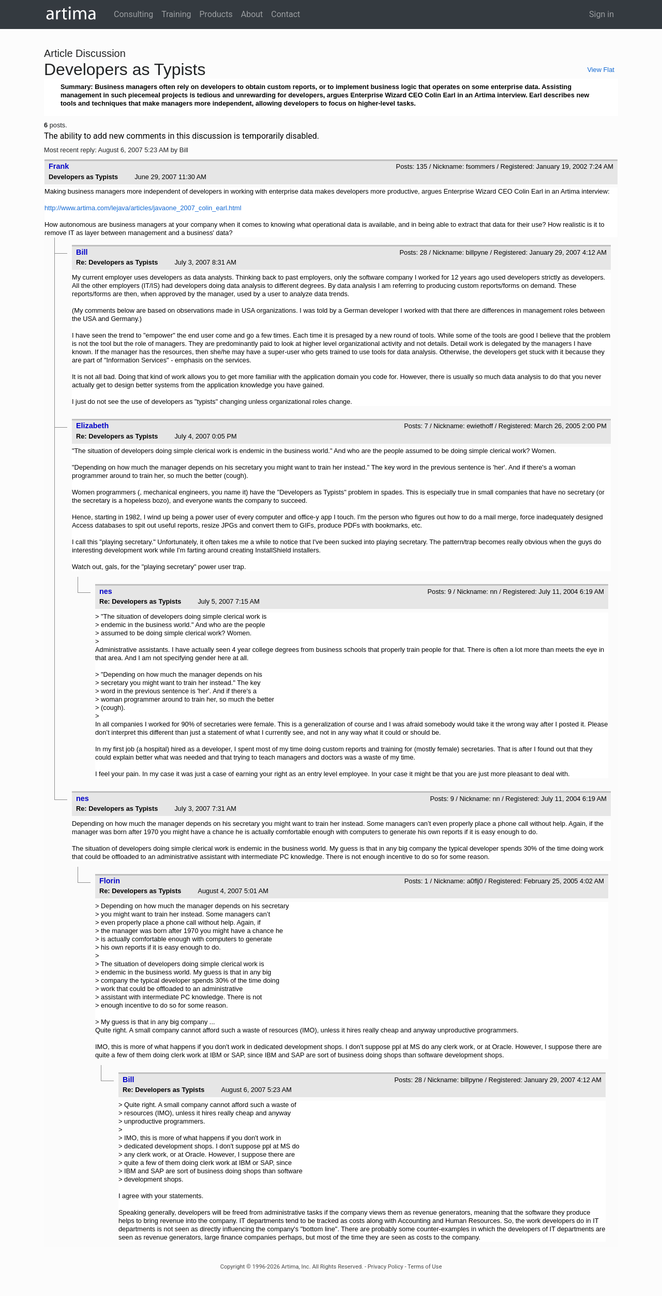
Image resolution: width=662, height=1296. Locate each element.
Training (176, 14)
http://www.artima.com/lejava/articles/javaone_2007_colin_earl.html (143, 208)
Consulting (133, 14)
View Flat (600, 70)
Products (216, 14)
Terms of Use (425, 1266)
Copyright (232, 1266)
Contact (285, 14)
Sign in (601, 14)
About (252, 14)
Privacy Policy (385, 1266)
